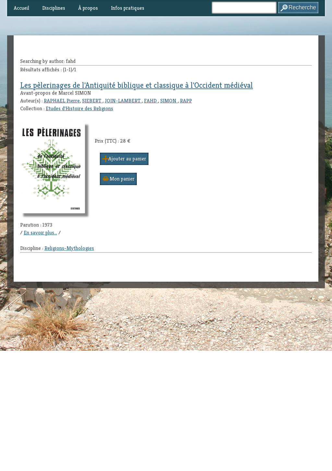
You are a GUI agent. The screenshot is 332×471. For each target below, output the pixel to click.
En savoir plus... (40, 232)
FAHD (151, 100)
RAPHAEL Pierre (62, 100)
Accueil (21, 8)
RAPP (186, 100)
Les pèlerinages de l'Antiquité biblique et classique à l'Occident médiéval (136, 85)
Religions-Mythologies (69, 248)
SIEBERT (92, 100)
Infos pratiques (127, 8)
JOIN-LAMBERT (123, 100)
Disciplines (53, 8)
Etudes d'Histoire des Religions (79, 108)
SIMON (169, 100)
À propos (88, 8)
